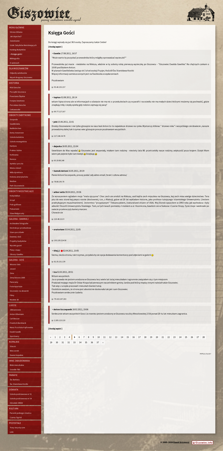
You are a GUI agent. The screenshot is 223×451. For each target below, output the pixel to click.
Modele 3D (14, 299)
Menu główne (16, 27)
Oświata (13, 389)
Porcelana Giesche (18, 105)
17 (139, 337)
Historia (14, 82)
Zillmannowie (15, 309)
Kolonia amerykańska (19, 177)
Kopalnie (14, 341)
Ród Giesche (15, 87)
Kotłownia (14, 154)
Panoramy (14, 282)
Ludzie (12, 305)
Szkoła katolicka (17, 137)
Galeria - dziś (16, 259)
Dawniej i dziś (15, 236)
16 (133, 337)
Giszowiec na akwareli (19, 291)
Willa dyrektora (16, 172)
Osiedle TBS (15, 369)
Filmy (12, 295)
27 (198, 337)
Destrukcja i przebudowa (20, 228)
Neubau (13, 181)
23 (174, 337)
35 (86, 342)
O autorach (14, 63)
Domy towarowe (17, 132)
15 (128, 337)
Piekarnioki (14, 209)
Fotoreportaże (16, 286)
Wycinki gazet (16, 245)
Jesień (13, 269)
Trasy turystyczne (17, 427)
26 (192, 337)
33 (74, 342)
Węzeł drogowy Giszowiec (21, 77)
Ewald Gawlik (15, 332)
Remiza (13, 159)
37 (98, 342)
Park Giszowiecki (17, 185)
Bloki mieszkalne (17, 365)
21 (163, 337)
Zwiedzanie (15, 41)
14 (122, 337)
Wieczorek (14, 350)
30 (57, 342)
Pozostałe (15, 423)
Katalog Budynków (18, 49)
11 (104, 337)
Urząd (12, 200)
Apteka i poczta (16, 163)
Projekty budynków (18, 241)
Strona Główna (16, 32)
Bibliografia (14, 58)
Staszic (13, 346)
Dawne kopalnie (16, 355)
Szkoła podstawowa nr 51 (21, 394)
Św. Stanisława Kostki (19, 384)
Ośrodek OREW (16, 403)
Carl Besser (15, 318)
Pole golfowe (15, 204)
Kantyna (13, 146)
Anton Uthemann (17, 314)
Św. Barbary (15, 379)
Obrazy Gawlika (16, 254)
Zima (12, 273)
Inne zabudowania (19, 360)
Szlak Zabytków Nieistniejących (23, 45)
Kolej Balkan (15, 195)
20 (157, 337)
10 (98, 337)
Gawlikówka (15, 124)
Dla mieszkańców (18, 68)
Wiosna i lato (15, 264)
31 (63, 342)
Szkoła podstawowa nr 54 (21, 398)
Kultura (13, 408)
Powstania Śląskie (17, 96)
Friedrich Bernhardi (18, 323)
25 (186, 337)
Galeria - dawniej (19, 218)
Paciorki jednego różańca (20, 413)
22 (168, 337)
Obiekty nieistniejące (21, 191)
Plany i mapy (15, 250)
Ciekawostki (15, 109)
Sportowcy (14, 336)
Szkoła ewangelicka (18, 141)
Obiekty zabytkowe (20, 115)
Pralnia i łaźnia (16, 150)
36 (92, 342)
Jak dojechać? (16, 36)
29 (51, 342)
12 (110, 337)
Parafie (13, 375)
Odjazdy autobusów (18, 73)
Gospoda (14, 119)
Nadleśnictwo (15, 128)
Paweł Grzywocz (181, 442)
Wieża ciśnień (15, 168)
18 (145, 337)
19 (151, 337)
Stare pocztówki (17, 232)
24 (180, 337)
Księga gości (16, 54)
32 (68, 342)
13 (116, 337)
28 (203, 337)
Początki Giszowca (18, 92)
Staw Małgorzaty (17, 213)
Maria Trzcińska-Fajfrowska (21, 327)
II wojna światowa (17, 100)
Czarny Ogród (16, 417)
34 (80, 342)
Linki (12, 432)
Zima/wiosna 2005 (17, 277)
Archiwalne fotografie (19, 223)
